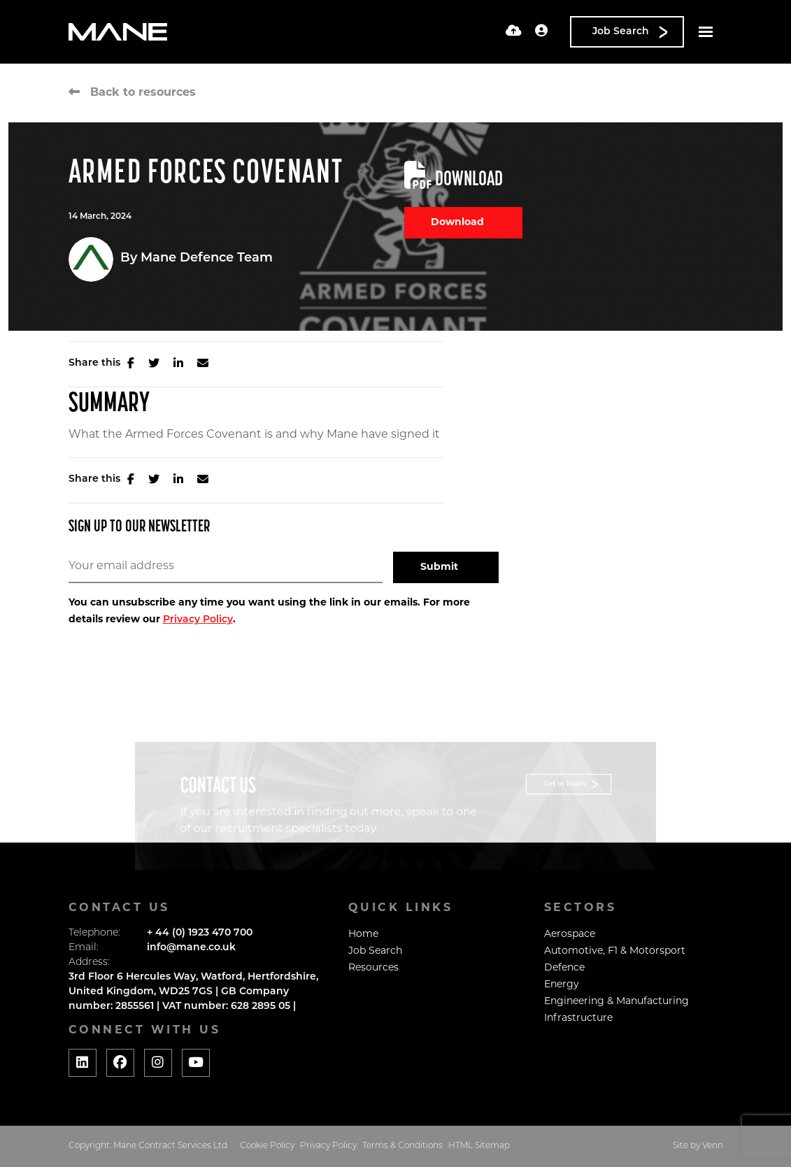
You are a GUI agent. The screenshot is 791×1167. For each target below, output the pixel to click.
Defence (564, 968)
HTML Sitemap (479, 1146)
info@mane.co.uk (191, 948)
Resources (373, 968)
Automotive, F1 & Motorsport (614, 951)
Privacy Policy (198, 620)
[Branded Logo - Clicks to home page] (118, 32)
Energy (561, 985)
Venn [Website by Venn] (712, 1146)
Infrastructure (578, 1018)
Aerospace (569, 934)
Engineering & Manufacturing (616, 1001)
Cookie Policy (267, 1146)
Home (363, 934)
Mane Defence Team (207, 258)
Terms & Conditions (402, 1146)
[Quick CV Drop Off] (514, 31)
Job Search (375, 951)
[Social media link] (83, 1063)
